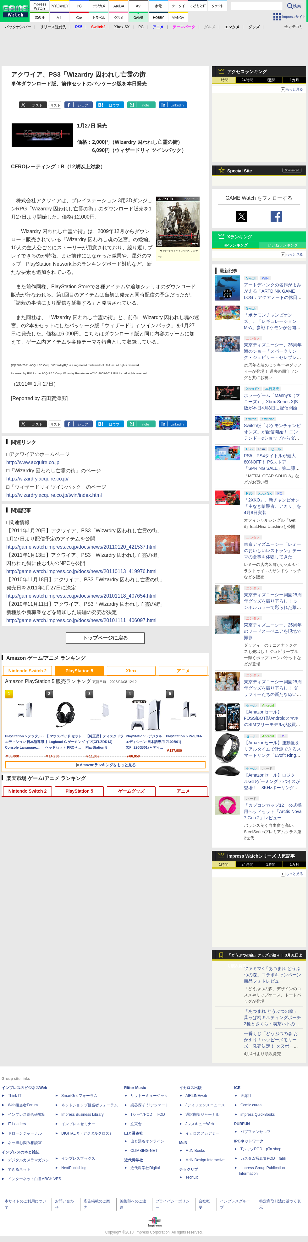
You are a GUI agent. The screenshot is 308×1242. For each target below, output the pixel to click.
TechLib (191, 1177)
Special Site (239, 170)
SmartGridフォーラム (79, 1095)
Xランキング (239, 236)
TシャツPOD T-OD (147, 1114)
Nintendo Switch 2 (27, 670)
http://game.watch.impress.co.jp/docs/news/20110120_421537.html (81, 547)
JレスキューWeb (199, 1124)
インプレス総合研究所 (27, 1114)
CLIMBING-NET (143, 1150)
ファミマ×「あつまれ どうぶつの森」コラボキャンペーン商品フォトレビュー (272, 975)
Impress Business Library (82, 1114)
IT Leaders (17, 1124)
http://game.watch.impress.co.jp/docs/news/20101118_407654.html (81, 596)
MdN (183, 1143)
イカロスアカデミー (202, 1133)
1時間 (224, 80)
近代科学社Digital (145, 1168)
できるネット (19, 1169)
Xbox (131, 670)
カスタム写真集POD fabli (263, 1158)
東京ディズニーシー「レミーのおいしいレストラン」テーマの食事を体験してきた (272, 550)
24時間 (247, 80)
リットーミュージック (149, 1095)
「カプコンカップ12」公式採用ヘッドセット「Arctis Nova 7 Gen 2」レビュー (273, 811)
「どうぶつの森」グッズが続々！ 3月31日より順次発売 (264, 957)
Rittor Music (135, 1088)
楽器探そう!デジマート (149, 1105)
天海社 (246, 1095)
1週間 (271, 80)
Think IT (14, 1095)
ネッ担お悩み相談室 (25, 1143)
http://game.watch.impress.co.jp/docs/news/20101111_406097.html (81, 620)
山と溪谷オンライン (147, 1141)
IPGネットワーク (248, 1141)
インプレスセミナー (78, 1124)
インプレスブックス (78, 1158)
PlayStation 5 (79, 670)
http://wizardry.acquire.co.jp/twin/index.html (54, 495)
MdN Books (195, 1150)
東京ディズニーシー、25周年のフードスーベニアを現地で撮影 (273, 631)
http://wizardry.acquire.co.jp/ (37, 478)
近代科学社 (133, 1160)
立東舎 (136, 1124)
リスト (55, 105)
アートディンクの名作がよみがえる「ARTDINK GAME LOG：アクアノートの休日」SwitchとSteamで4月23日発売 (273, 297)
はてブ (114, 105)
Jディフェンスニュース (205, 1105)
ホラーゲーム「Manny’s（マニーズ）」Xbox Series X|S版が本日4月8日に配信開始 (272, 401)
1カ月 (295, 80)
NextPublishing (73, 1168)
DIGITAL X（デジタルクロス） (87, 1133)
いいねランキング (283, 245)
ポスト (37, 105)
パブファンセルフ (255, 1132)
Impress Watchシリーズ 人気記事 (261, 856)
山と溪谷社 (133, 1133)
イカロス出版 (190, 1088)
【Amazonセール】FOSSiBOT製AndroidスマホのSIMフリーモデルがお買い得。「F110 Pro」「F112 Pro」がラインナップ (272, 724)
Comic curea (250, 1105)
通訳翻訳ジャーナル (202, 1114)
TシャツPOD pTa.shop (260, 1149)
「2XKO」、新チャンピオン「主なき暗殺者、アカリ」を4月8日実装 (272, 506)
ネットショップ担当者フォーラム (89, 1105)
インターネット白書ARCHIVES (34, 1179)
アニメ (183, 670)
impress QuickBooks (257, 1114)
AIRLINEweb (196, 1095)
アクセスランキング (247, 71)
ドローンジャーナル (25, 1133)
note (145, 105)
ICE (237, 1088)
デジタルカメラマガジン (28, 1160)
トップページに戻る (105, 638)
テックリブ (188, 1169)
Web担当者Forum (23, 1105)
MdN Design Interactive (205, 1160)
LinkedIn (177, 105)
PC (141, 27)
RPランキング (235, 245)
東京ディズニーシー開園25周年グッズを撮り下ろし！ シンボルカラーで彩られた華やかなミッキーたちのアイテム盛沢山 (273, 607)
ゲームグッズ (131, 791)
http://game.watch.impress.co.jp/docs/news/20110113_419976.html (81, 571)
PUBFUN (242, 1124)
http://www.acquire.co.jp (32, 462)
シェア (83, 105)
